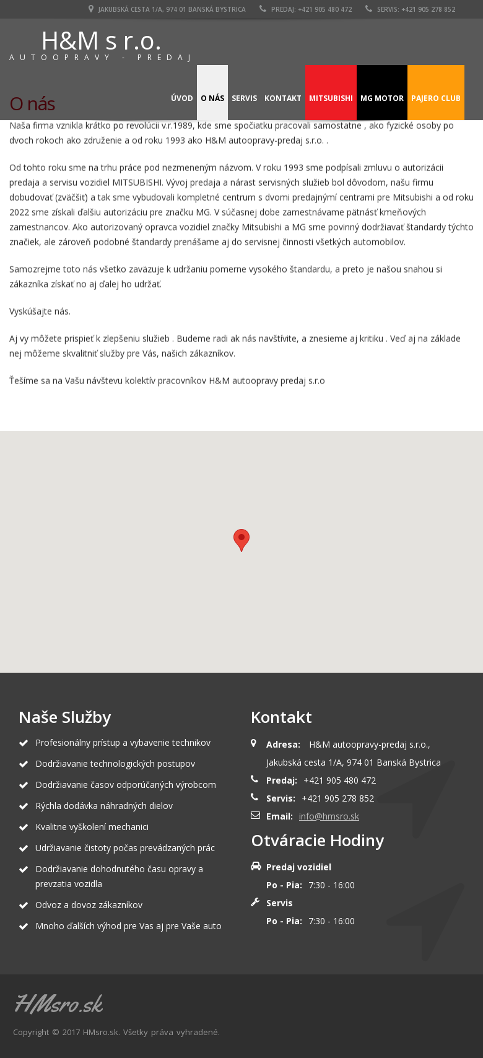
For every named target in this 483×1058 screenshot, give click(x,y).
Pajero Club (436, 98)
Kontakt (283, 98)
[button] (241, 540)
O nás (212, 98)
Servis (244, 98)
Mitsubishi (331, 98)
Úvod (182, 98)
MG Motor (382, 98)
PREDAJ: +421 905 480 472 (305, 9)
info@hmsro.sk (329, 816)
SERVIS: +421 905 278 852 (410, 9)
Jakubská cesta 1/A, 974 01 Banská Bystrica (167, 9)
